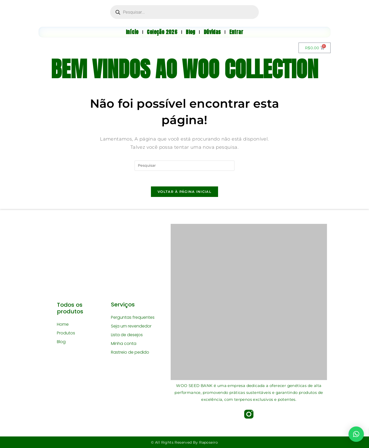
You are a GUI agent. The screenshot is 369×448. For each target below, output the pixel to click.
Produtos (66, 333)
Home (63, 324)
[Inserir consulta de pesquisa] (184, 166)
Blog (61, 342)
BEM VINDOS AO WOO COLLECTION (184, 69)
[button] (356, 434)
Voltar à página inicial (184, 192)
